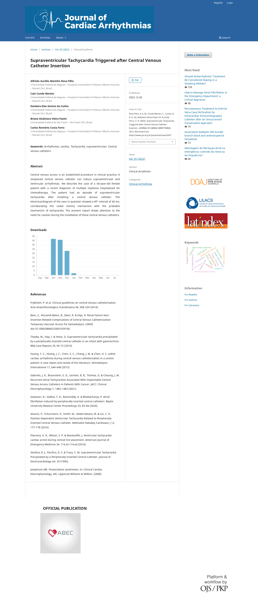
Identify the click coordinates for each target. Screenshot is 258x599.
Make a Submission (198, 54)
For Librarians (192, 305)
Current (29, 37)
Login (230, 2)
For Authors (191, 299)
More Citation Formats (144, 141)
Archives (45, 37)
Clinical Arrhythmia (140, 184)
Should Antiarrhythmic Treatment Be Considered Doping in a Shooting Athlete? (205, 80)
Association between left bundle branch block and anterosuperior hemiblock (204, 135)
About (60, 37)
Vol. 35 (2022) (62, 49)
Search (224, 37)
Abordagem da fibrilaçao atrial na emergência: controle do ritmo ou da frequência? (205, 151)
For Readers (191, 294)
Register (218, 2)
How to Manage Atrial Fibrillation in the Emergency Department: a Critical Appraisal (206, 96)
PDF (136, 80)
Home (33, 49)
